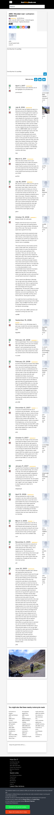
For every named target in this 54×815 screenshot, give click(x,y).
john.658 (17, 402)
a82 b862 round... (40, 726)
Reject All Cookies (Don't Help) (18, 812)
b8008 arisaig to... (26, 719)
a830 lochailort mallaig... (26, 721)
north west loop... (39, 711)
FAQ (11, 771)
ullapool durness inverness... (26, 728)
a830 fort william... (40, 713)
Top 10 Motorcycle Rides (16, 775)
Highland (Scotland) (24, 22)
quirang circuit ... (13, 736)
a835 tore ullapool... (24, 734)
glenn (16, 211)
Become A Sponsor (14, 769)
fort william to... (39, 715)
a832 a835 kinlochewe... (12, 728)
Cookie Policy (35, 799)
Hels (16, 153)
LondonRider (18, 460)
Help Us (12, 784)
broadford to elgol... (12, 732)
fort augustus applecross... (25, 712)
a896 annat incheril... (12, 719)
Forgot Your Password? (15, 767)
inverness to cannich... (38, 735)
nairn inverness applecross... (39, 721)
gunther (17, 176)
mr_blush (17, 355)
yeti (16, 563)
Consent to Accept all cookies (17, 807)
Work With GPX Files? (15, 765)
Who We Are (13, 780)
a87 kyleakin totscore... (12, 725)
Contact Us (12, 782)
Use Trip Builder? (14, 764)
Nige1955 (17, 332)
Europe (22, 20)
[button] (11, 663)
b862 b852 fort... (26, 726)
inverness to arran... (38, 728)
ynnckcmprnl (18, 92)
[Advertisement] (27, 60)
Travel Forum (13, 777)
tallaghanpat (18, 489)
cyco (16, 536)
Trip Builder (12, 779)
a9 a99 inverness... (40, 724)
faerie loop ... (12, 738)
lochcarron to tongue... (12, 712)
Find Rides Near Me (14, 762)
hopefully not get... (27, 736)
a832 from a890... (13, 735)
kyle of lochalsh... (13, 722)
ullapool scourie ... (27, 724)
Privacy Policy (26, 799)
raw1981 (17, 314)
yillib (10, 20)
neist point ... (25, 731)
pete (16, 432)
